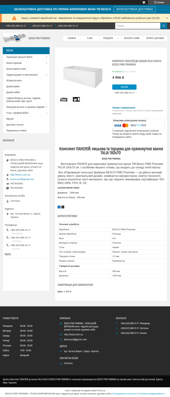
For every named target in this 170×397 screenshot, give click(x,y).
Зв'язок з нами (131, 38)
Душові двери (13, 86)
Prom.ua (101, 390)
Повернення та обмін (16, 130)
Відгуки (10, 119)
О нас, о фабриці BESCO (17, 113)
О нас (89, 38)
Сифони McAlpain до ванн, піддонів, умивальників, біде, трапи (23, 100)
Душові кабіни (13, 92)
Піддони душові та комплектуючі (22, 75)
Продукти (108, 38)
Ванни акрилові (14, 63)
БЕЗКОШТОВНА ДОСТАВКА (134, 9)
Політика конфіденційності (152, 393)
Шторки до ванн (14, 80)
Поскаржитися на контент (125, 393)
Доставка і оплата (15, 124)
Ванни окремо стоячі (16, 69)
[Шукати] (163, 26)
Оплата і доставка (155, 38)
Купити (124, 87)
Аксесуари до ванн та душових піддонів (25, 107)
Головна (71, 38)
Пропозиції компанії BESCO (19, 57)
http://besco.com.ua (20, 174)
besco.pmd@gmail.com (22, 179)
